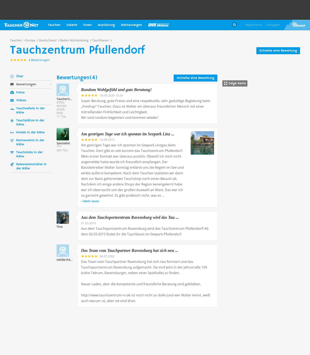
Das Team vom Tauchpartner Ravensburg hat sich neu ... (129, 250)
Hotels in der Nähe (30, 132)
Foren (87, 25)
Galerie (72, 25)
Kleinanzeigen (131, 25)
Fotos (20, 92)
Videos (21, 100)
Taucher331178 (67, 99)
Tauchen (54, 25)
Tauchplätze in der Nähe (30, 122)
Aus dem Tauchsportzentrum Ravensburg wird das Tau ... (130, 217)
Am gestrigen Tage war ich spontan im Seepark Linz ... (127, 134)
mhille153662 (66, 260)
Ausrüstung (106, 25)
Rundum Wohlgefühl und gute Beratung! (116, 89)
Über (19, 76)
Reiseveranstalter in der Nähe (31, 166)
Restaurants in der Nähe (30, 142)
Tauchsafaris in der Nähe (30, 110)
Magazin (158, 25)
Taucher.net (21, 25)
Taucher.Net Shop (297, 25)
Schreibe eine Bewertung (278, 51)
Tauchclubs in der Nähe (29, 154)
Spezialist (63, 143)
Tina (60, 227)
